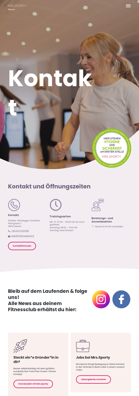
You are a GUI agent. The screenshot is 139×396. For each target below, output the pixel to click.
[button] (128, 5)
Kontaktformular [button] (23, 303)
